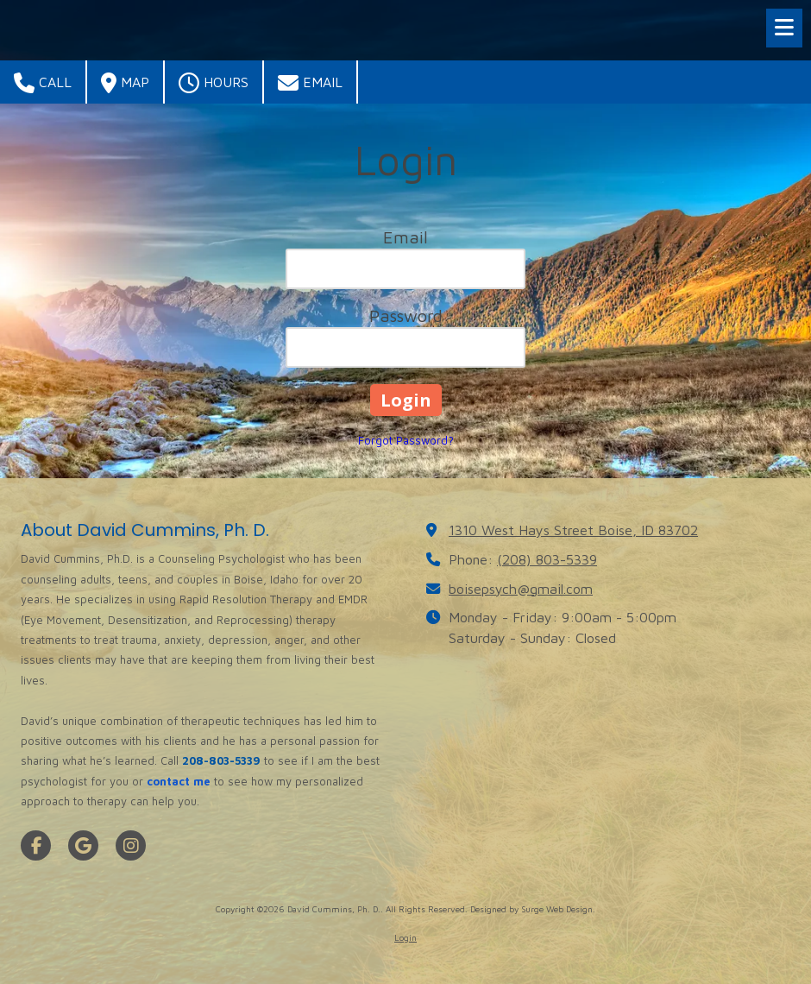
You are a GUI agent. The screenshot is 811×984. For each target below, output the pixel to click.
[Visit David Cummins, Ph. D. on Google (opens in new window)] (83, 845)
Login (405, 937)
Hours (213, 83)
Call (43, 83)
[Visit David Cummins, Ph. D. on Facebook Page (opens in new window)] (36, 845)
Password (406, 315)
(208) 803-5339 (547, 559)
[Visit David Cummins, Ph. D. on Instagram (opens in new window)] (131, 845)
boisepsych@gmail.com (521, 588)
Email (310, 83)
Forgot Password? (406, 440)
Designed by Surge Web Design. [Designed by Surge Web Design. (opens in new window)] (532, 909)
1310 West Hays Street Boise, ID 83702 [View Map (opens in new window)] (573, 529)
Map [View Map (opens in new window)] (125, 83)
